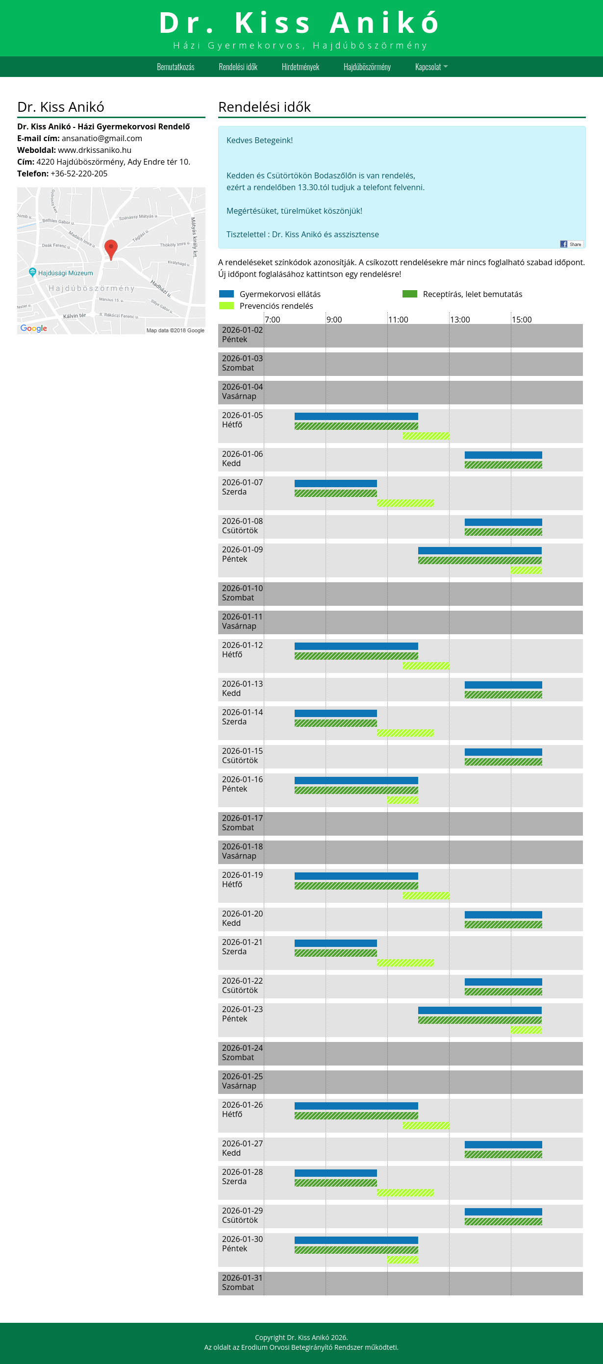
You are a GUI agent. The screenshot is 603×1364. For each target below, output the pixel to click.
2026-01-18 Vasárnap (242, 851)
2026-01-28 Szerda (242, 1176)
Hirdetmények (300, 67)
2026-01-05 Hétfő (242, 420)
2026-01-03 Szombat (242, 363)
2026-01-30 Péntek (242, 1244)
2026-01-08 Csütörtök (242, 526)
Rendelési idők (238, 67)
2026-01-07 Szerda (242, 487)
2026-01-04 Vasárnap (242, 391)
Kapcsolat (428, 67)
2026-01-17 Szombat (242, 823)
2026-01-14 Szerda (242, 717)
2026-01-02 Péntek (242, 334)
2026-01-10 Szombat (242, 593)
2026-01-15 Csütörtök (242, 755)
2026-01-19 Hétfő (242, 879)
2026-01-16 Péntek (242, 784)
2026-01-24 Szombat (242, 1052)
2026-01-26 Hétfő (242, 1109)
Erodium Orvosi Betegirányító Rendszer (302, 1347)
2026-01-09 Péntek (242, 554)
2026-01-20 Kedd (242, 918)
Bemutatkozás (175, 67)
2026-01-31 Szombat (242, 1282)
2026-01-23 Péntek (242, 1014)
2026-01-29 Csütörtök (242, 1215)
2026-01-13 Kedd (242, 688)
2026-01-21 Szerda (242, 947)
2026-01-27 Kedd (242, 1148)
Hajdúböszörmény (367, 67)
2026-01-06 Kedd (242, 458)
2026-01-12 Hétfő (242, 650)
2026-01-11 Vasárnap (242, 621)
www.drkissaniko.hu (94, 150)
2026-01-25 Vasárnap (242, 1081)
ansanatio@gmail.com (102, 138)
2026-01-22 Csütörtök (242, 985)
